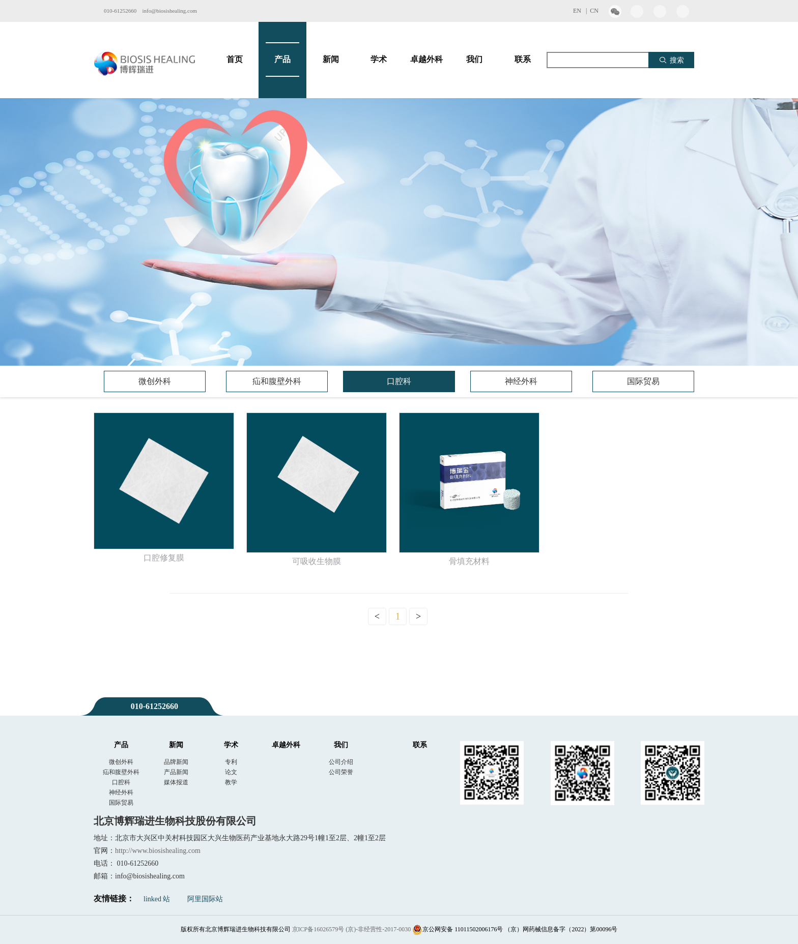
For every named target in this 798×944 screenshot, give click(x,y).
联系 (522, 59)
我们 (474, 59)
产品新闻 (176, 772)
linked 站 (157, 899)
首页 (234, 59)
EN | (581, 10)
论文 (231, 772)
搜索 (671, 60)
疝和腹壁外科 (276, 381)
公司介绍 (341, 761)
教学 (231, 782)
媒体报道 (176, 782)
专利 (231, 761)
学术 (378, 59)
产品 (282, 59)
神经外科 (521, 381)
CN (594, 10)
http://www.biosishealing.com (158, 850)
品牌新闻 (176, 761)
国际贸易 (643, 381)
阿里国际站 (205, 899)
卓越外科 (426, 59)
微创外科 (154, 381)
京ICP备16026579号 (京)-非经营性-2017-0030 (351, 929)
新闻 (331, 59)
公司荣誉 (341, 772)
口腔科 (399, 381)
